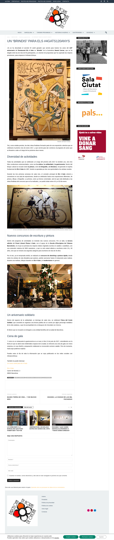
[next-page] (71, 407)
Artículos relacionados (15, 407)
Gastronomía (47, 377)
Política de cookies (44, 1)
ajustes (9, 538)
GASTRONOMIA (78, 32)
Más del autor (28, 407)
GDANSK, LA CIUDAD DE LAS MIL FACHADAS (59, 398)
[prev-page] (69, 407)
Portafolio (15, 1)
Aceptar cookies (68, 536)
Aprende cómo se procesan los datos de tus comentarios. (48, 487)
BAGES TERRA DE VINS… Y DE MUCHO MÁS (21, 398)
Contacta (65, 1)
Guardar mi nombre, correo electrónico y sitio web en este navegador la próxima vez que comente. (38, 475)
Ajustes (101, 536)
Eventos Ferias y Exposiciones (34, 377)
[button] (106, 32)
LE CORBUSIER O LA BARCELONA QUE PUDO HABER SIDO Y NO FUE (15, 428)
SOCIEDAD (90, 32)
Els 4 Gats (10, 368)
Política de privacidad (28, 1)
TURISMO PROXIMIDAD (44, 32)
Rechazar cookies (86, 536)
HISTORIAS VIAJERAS (62, 32)
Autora (7, 1)
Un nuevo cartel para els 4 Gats (17, 363)
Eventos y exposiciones (24, 37)
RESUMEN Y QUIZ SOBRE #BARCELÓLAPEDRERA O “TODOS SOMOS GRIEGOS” (61, 428)
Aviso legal (57, 1)
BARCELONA (29, 32)
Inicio (19, 32)
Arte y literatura (19, 377)
